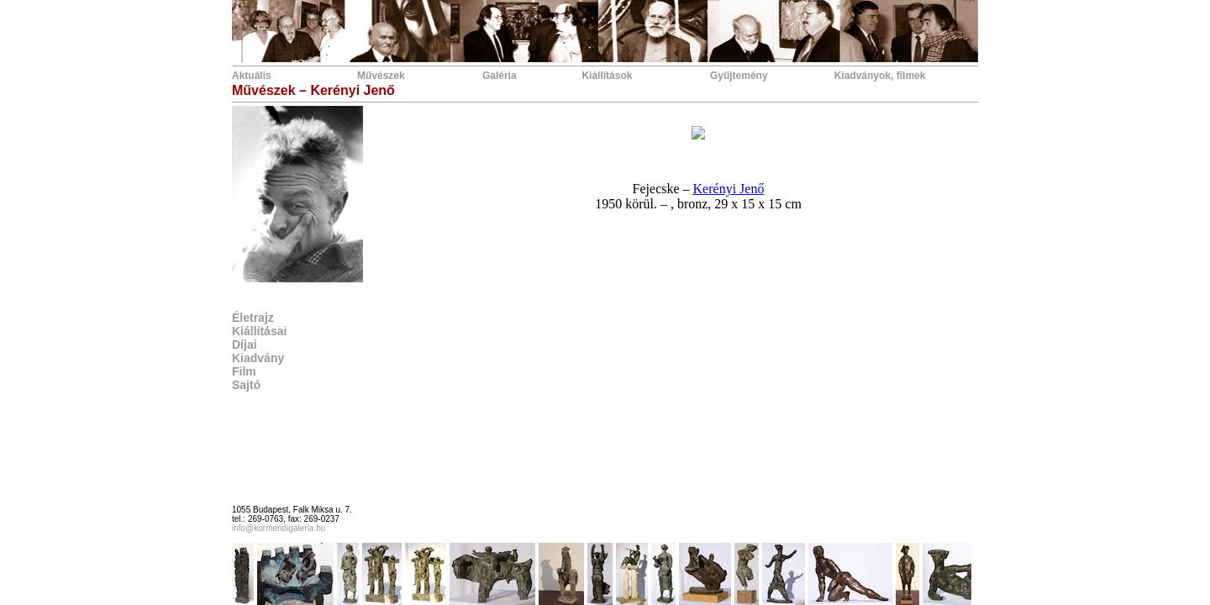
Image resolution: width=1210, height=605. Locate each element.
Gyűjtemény (739, 76)
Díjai (244, 344)
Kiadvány (258, 358)
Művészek (381, 76)
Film (244, 371)
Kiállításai (259, 331)
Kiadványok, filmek (880, 76)
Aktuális (251, 76)
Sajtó (246, 385)
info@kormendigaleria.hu (278, 528)
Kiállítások (606, 76)
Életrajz (253, 317)
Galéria (499, 76)
